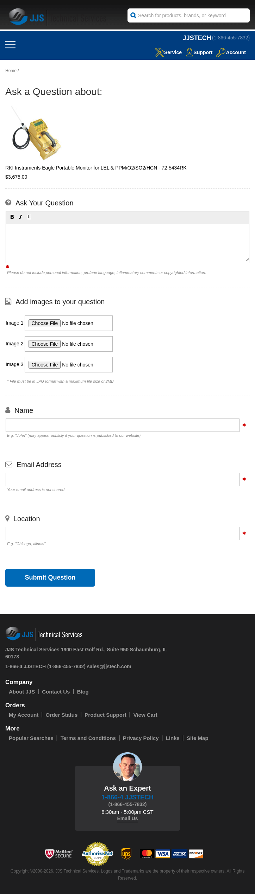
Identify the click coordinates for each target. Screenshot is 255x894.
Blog (82, 692)
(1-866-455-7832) (230, 38)
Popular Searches (31, 738)
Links (173, 738)
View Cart (145, 715)
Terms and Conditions (88, 738)
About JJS (22, 692)
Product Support (105, 715)
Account (230, 52)
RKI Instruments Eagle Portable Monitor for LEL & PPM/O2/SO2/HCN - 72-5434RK (96, 168)
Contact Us (56, 692)
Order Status (61, 715)
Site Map (198, 738)
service (165, 52)
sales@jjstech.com (109, 666)
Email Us (127, 818)
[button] (11, 216)
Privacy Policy (141, 738)
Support (198, 52)
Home (11, 70)
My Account (23, 715)
